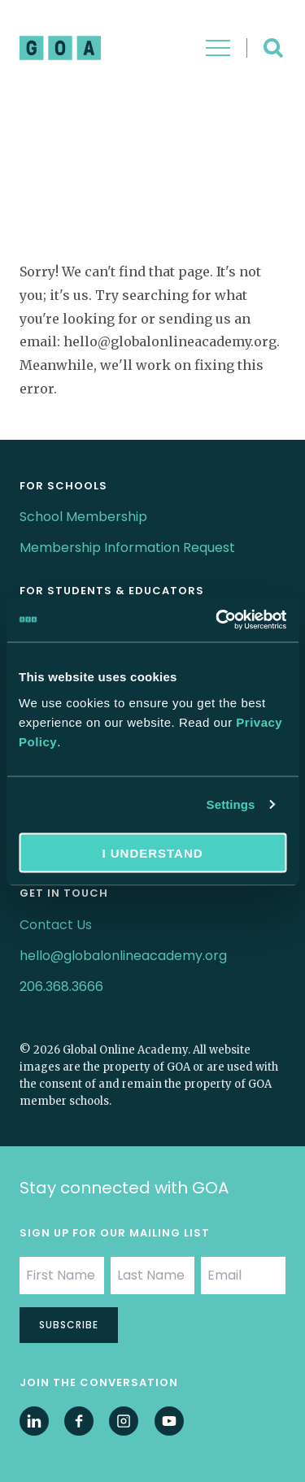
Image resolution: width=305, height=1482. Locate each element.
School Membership (83, 516)
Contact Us (56, 924)
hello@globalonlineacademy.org (123, 955)
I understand (152, 852)
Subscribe (68, 1325)
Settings (231, 804)
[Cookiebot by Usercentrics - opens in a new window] (217, 619)
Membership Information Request (127, 547)
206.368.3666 (61, 986)
